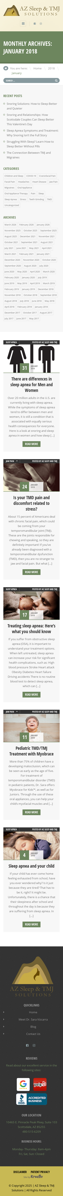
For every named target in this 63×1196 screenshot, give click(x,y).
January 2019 (28, 289)
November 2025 (12, 230)
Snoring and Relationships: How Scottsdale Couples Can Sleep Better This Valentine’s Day (30, 119)
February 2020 (12, 277)
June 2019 (9, 283)
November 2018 (12, 295)
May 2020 (22, 271)
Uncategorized (12, 205)
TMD (49, 199)
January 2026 (43, 224)
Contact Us (33, 1034)
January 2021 (43, 253)
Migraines (9, 187)
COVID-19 (31, 175)
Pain (33, 193)
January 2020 (28, 277)
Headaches (23, 181)
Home (37, 68)
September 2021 (29, 242)
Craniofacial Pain (47, 175)
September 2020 (13, 265)
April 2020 (35, 271)
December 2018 (45, 289)
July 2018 (24, 300)
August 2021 (47, 242)
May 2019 (22, 283)
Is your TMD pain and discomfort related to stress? (31, 503)
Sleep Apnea (11, 199)
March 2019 (49, 283)
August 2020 (30, 265)
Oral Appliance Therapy (16, 193)
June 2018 (36, 300)
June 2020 (9, 271)
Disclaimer (20, 1172)
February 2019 (12, 289)
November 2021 (47, 236)
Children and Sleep (14, 175)
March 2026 (10, 224)
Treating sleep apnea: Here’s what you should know (31, 628)
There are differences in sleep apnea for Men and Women (31, 384)
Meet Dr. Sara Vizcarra (33, 1019)
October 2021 (11, 242)
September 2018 (48, 295)
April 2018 (9, 306)
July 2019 (42, 277)
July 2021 (9, 248)
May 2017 (34, 318)
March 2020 (49, 271)
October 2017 (30, 312)
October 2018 (30, 295)
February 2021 (26, 253)
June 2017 (21, 318)
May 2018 (49, 300)
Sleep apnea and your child (31, 866)
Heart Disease (39, 181)
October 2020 (49, 259)
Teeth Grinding (36, 199)
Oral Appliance (24, 187)
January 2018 (41, 306)
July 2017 (9, 318)
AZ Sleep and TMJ (49, 342)
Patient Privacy (40, 1172)
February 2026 (26, 224)
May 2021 (34, 248)
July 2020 (43, 265)
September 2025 (48, 230)
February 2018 (24, 306)
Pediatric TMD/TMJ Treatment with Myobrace (31, 751)
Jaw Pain (53, 181)
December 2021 (27, 236)
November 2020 (31, 259)
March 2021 (10, 253)
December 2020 (12, 259)
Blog (33, 1027)
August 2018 (11, 300)
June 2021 (21, 248)
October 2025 (30, 230)
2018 (51, 68)
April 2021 (47, 248)
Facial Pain (10, 181)
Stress (23, 199)
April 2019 (35, 283)
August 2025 (11, 236)
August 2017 (46, 312)
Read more (31, 444)
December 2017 (12, 312)
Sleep (41, 193)
